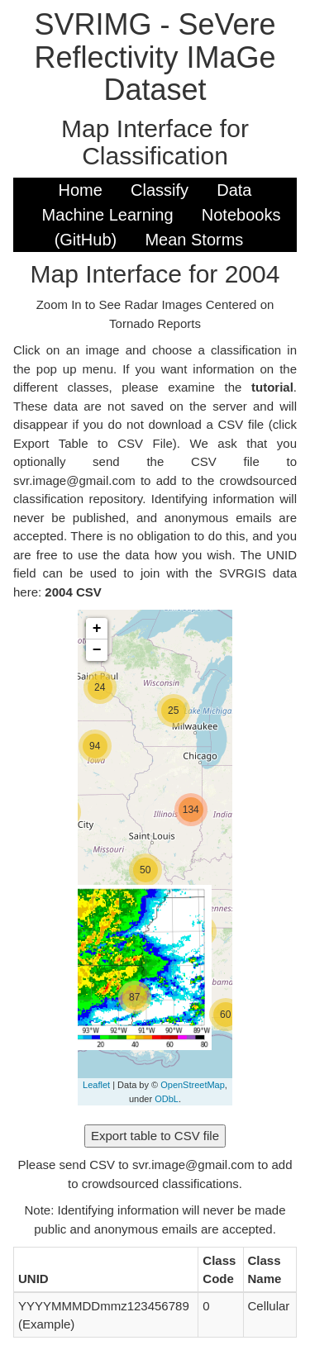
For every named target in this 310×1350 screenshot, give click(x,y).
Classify (159, 190)
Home (81, 190)
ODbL (167, 1099)
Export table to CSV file (155, 1136)
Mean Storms (194, 240)
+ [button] (97, 629)
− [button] (97, 650)
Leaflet (96, 1085)
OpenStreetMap (192, 1085)
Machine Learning (108, 215)
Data (234, 190)
